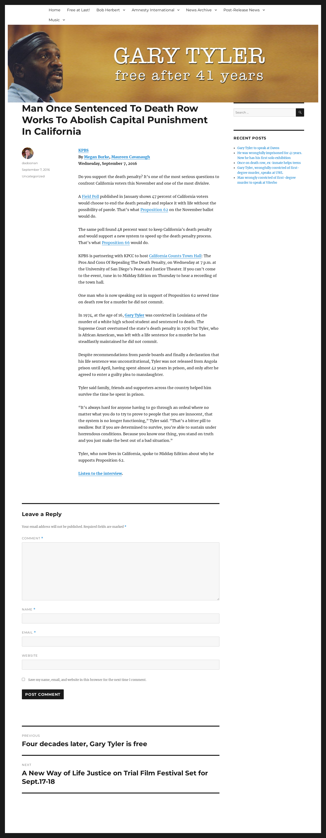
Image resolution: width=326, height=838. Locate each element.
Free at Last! (78, 10)
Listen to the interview (100, 473)
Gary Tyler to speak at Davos (258, 148)
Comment (32, 538)
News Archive (199, 10)
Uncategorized (33, 176)
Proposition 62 (154, 209)
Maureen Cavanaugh (130, 157)
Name (29, 609)
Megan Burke (96, 157)
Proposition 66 (116, 242)
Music (54, 20)
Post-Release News (241, 10)
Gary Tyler (134, 315)
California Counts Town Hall (175, 255)
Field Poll (90, 196)
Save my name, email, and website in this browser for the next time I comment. (87, 680)
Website (30, 655)
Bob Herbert (108, 10)
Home (54, 10)
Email (29, 633)
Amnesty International (153, 10)
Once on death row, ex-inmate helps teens (269, 163)
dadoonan (30, 163)
